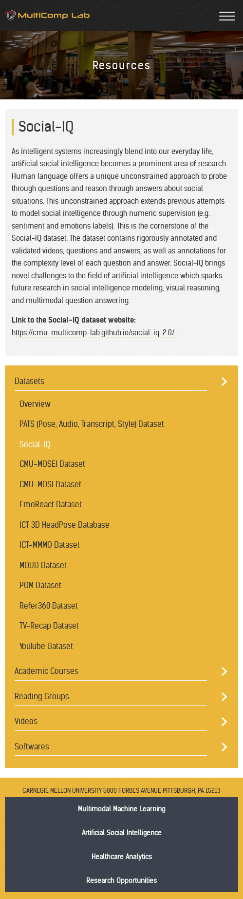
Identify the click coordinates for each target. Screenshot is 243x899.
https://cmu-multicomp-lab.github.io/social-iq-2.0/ (93, 332)
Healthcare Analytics (122, 856)
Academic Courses (46, 671)
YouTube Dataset (46, 646)
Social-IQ (35, 444)
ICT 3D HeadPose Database (64, 525)
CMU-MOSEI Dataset (52, 464)
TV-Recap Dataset (49, 626)
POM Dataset (40, 585)
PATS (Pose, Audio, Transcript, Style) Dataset (91, 424)
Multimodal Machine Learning (121, 808)
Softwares (32, 746)
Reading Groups (42, 696)
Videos (26, 721)
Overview (35, 404)
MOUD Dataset (43, 565)
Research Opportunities (121, 880)
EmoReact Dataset (50, 504)
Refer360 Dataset (48, 606)
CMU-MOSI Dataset (50, 484)
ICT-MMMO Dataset (49, 545)
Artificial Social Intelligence (122, 832)
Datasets (29, 381)
